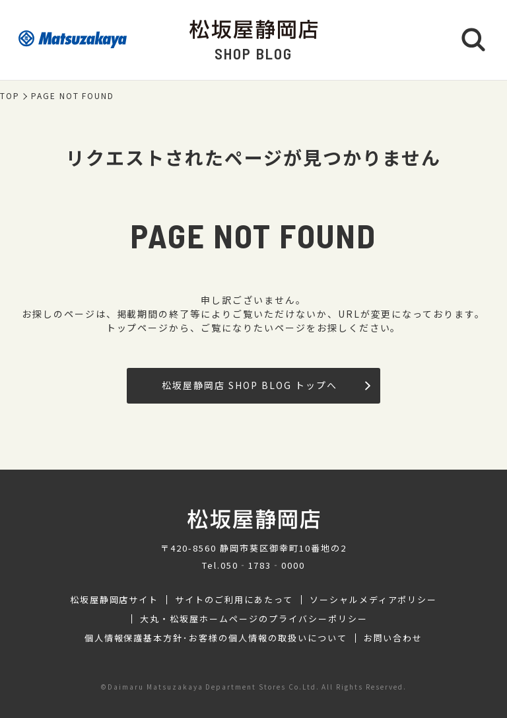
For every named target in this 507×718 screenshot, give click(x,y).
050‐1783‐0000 (262, 565)
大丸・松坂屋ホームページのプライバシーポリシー (253, 619)
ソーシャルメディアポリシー (373, 599)
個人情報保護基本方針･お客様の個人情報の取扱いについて (215, 638)
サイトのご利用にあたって (234, 599)
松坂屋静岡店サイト (114, 599)
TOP (10, 95)
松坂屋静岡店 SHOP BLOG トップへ (266, 385)
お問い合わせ (393, 638)
